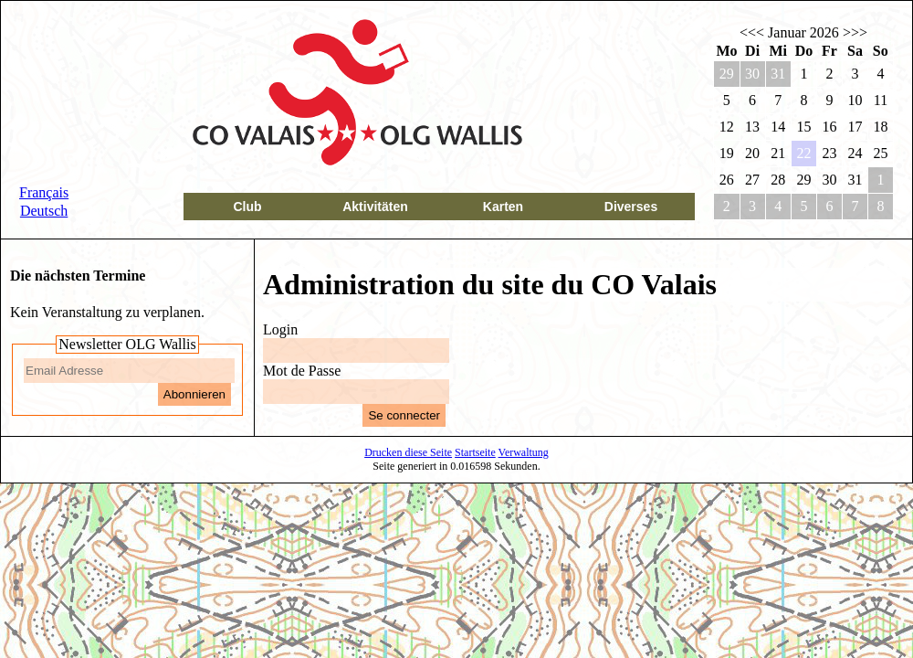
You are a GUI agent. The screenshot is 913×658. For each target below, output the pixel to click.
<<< (752, 32)
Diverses (630, 206)
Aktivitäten (375, 206)
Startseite (475, 452)
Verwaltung (523, 452)
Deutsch (44, 210)
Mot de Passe (302, 370)
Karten (503, 206)
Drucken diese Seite (408, 452)
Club (247, 206)
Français (43, 192)
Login (280, 329)
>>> (855, 32)
